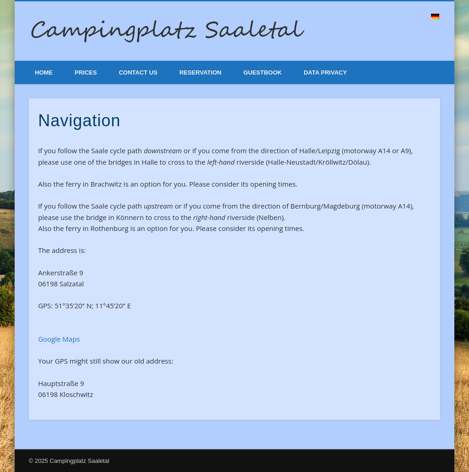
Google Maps (59, 338)
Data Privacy (325, 72)
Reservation (201, 72)
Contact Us (138, 72)
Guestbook (262, 72)
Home (44, 72)
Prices (86, 72)
